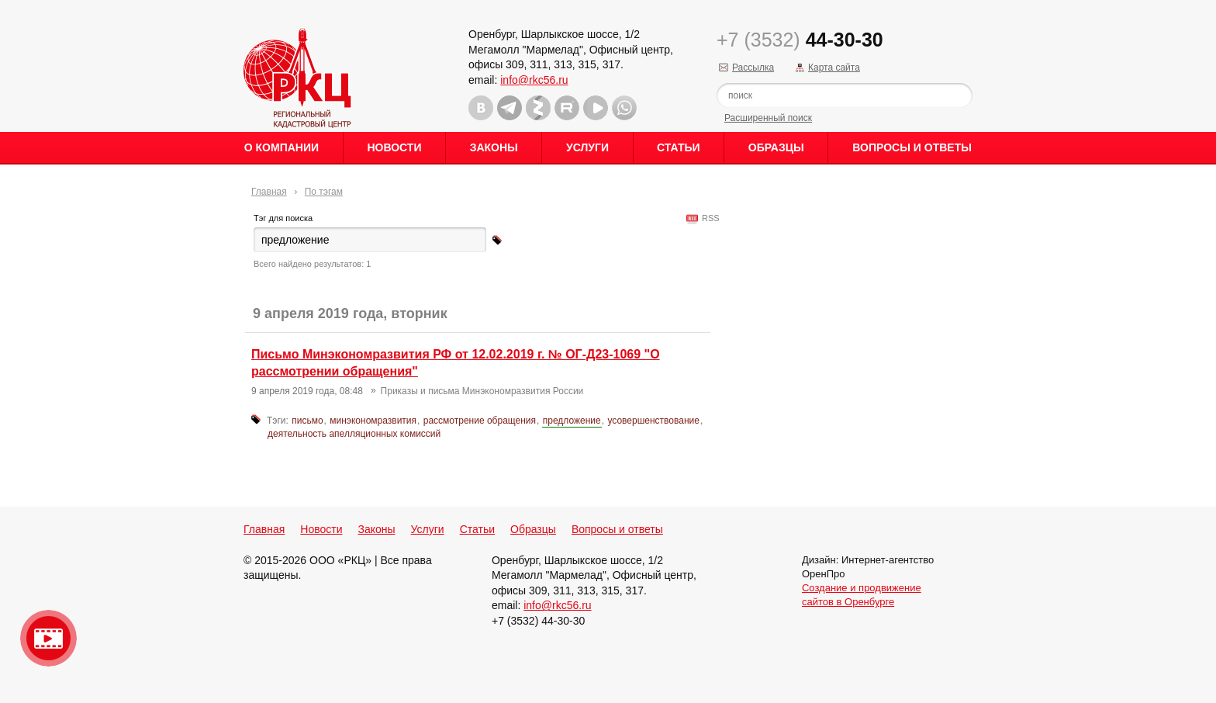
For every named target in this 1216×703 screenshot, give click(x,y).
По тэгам (324, 191)
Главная (269, 191)
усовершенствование (653, 420)
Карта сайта (834, 67)
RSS (708, 218)
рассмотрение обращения (479, 420)
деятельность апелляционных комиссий (354, 433)
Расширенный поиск (768, 118)
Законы (494, 147)
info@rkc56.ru (534, 80)
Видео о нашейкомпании (48, 638)
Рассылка (753, 67)
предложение (572, 420)
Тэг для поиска (283, 218)
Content (1202, 245)
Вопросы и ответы (912, 147)
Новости (394, 147)
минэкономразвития (373, 420)
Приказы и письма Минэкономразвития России (482, 391)
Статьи (678, 147)
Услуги (587, 147)
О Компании (281, 147)
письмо (307, 420)
